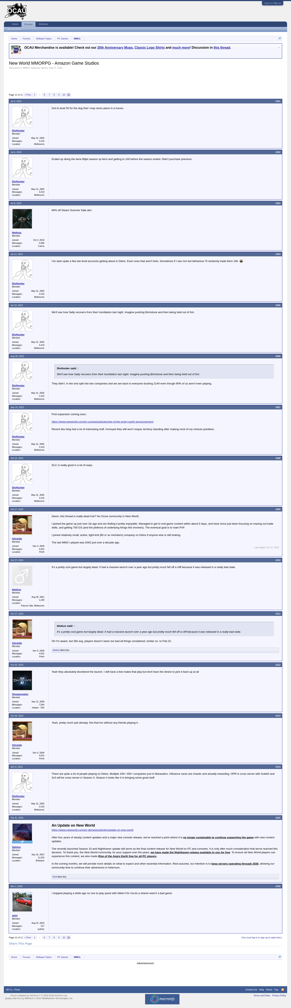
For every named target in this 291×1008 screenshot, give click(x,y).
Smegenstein (20, 694)
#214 (277, 767)
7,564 (41, 704)
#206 (277, 356)
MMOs (26, 68)
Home (15, 24)
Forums (28, 24)
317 (42, 926)
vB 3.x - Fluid (13, 989)
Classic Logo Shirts (150, 47)
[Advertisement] (82, 80)
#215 (277, 818)
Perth (41, 552)
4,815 (41, 549)
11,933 (41, 857)
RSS (282, 989)
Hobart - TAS (38, 707)
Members (43, 24)
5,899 (41, 243)
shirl (14, 915)
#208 (277, 458)
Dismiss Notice (279, 47)
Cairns (41, 246)
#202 (277, 152)
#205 (277, 305)
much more (181, 47)
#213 (277, 715)
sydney (41, 929)
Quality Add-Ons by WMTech (39, 998)
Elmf (55, 876)
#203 (277, 203)
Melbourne (39, 144)
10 (63, 95)
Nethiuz (16, 232)
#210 (277, 560)
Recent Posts (14, 29)
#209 (277, 509)
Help (261, 989)
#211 (277, 613)
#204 (277, 254)
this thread (222, 47)
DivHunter (18, 130)
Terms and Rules (262, 995)
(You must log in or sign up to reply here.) (261, 937)
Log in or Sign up (272, 3)
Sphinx (44, 68)
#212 (277, 665)
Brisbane (40, 860)
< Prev (27, 95)
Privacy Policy (279, 995)
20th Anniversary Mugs (115, 47)
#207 (277, 407)
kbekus (16, 589)
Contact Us (251, 989)
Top (276, 989)
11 (68, 95)
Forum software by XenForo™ (39, 995)
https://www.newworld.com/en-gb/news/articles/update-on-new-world (92, 829)
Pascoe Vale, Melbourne (32, 605)
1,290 (41, 600)
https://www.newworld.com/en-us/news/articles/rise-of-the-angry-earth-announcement (102, 421)
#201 (277, 101)
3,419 (41, 141)
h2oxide (17, 538)
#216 (277, 886)
